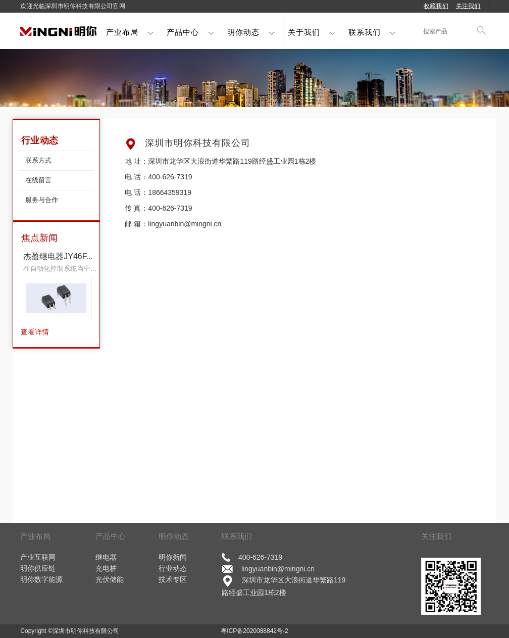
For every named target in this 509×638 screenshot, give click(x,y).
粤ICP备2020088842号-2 (254, 630)
